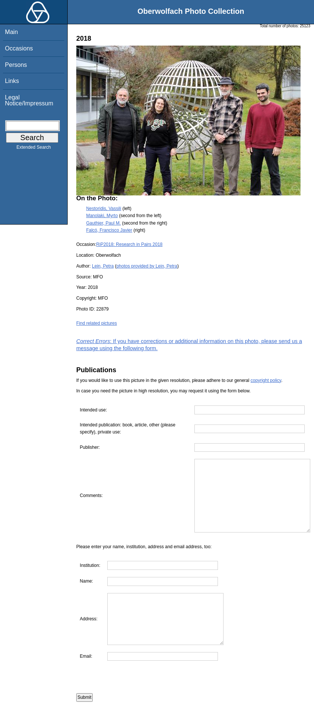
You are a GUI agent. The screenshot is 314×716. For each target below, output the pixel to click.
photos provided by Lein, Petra (146, 266)
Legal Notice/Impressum (29, 100)
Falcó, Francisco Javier (109, 230)
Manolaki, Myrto (102, 215)
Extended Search (33, 148)
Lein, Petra (103, 266)
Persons (16, 65)
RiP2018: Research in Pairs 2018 (129, 244)
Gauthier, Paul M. (103, 223)
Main (11, 32)
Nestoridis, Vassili (103, 208)
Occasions (19, 48)
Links (12, 81)
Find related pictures (96, 323)
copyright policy (265, 380)
